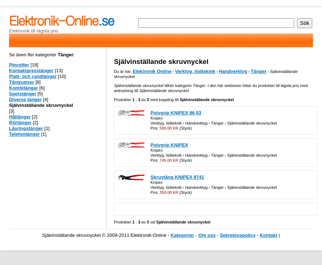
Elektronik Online (152, 71)
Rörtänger (20, 122)
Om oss (207, 235)
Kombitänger (23, 88)
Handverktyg (233, 71)
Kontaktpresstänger (31, 70)
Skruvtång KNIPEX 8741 (177, 177)
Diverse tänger (25, 99)
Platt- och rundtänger (32, 76)
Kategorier (182, 235)
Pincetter (19, 65)
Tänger (258, 71)
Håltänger (20, 117)
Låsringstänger (26, 128)
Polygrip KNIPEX (169, 145)
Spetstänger (22, 93)
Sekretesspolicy (237, 235)
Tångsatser (21, 82)
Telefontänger (24, 134)
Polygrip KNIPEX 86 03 (176, 113)
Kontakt (268, 235)
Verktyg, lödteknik (195, 71)
